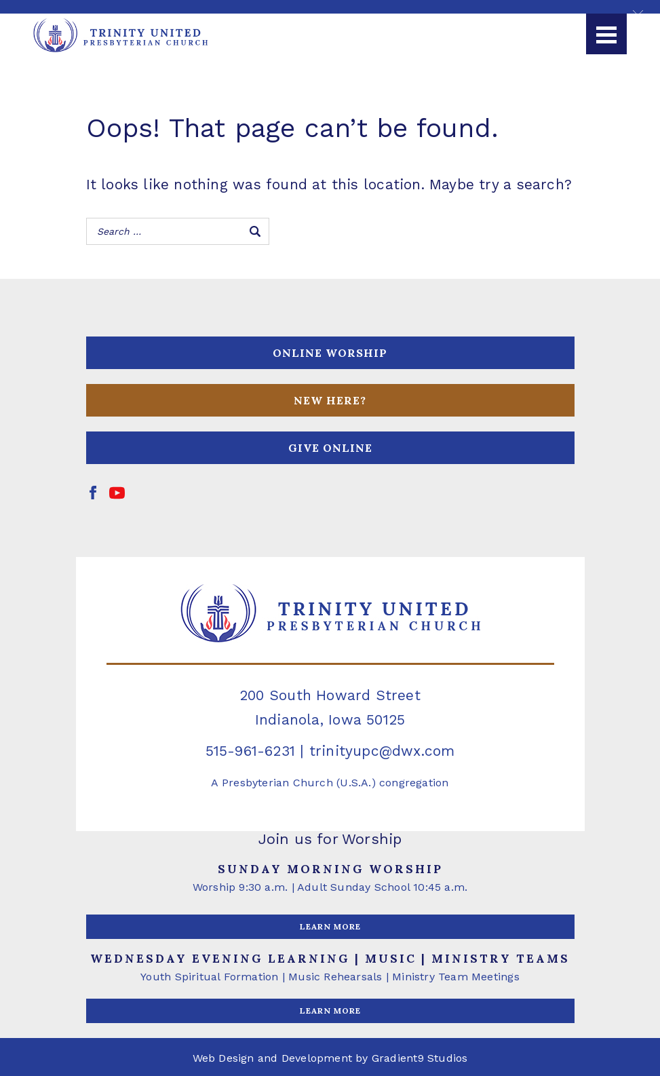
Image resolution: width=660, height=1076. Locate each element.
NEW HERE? (330, 400)
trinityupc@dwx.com (382, 750)
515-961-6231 (251, 750)
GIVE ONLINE (330, 448)
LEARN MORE (330, 926)
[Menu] (606, 34)
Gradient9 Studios (420, 1058)
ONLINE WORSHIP (330, 353)
